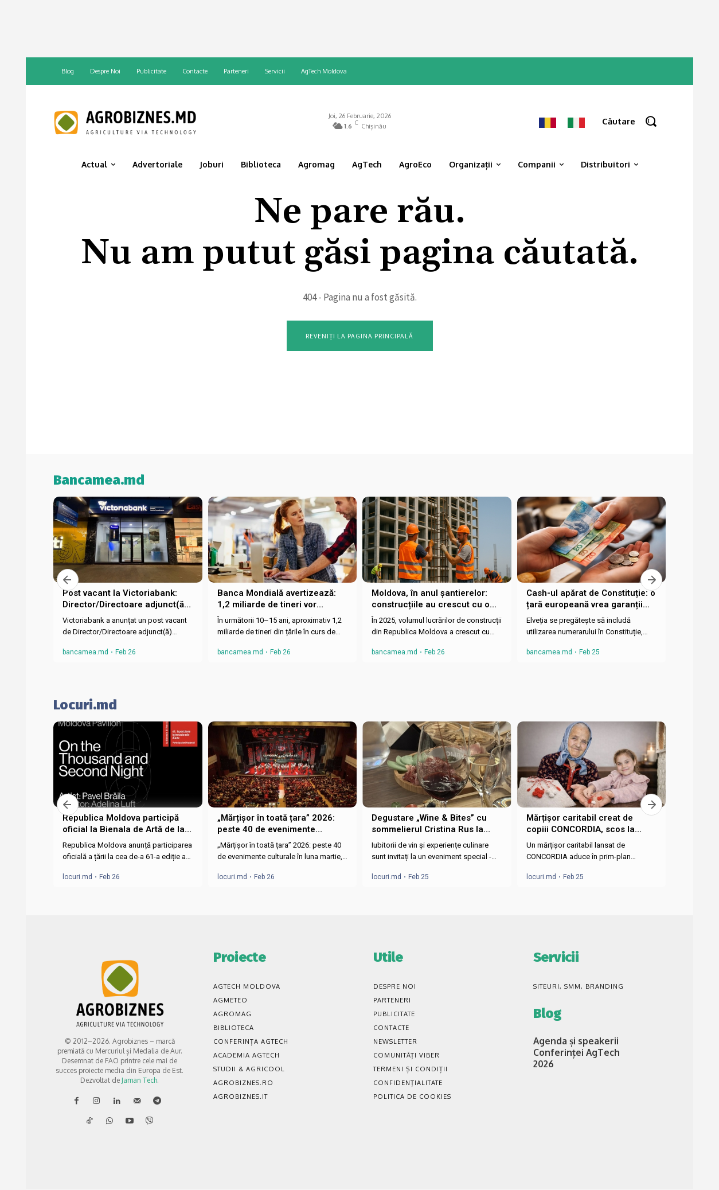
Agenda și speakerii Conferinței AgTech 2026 (571, 1051)
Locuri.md (85, 706)
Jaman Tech (139, 1080)
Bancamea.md (98, 481)
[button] (634, 121)
